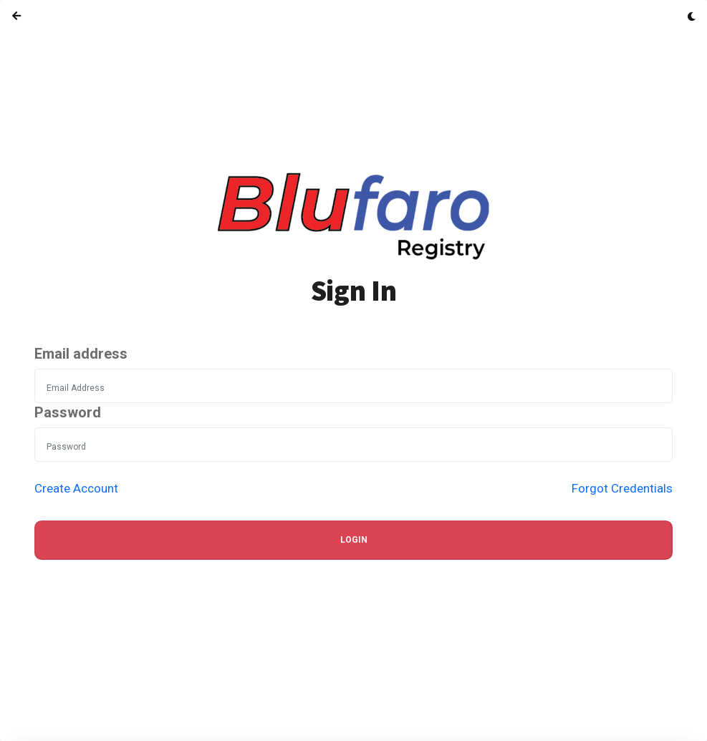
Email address (81, 353)
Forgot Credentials (622, 488)
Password (67, 412)
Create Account (76, 488)
